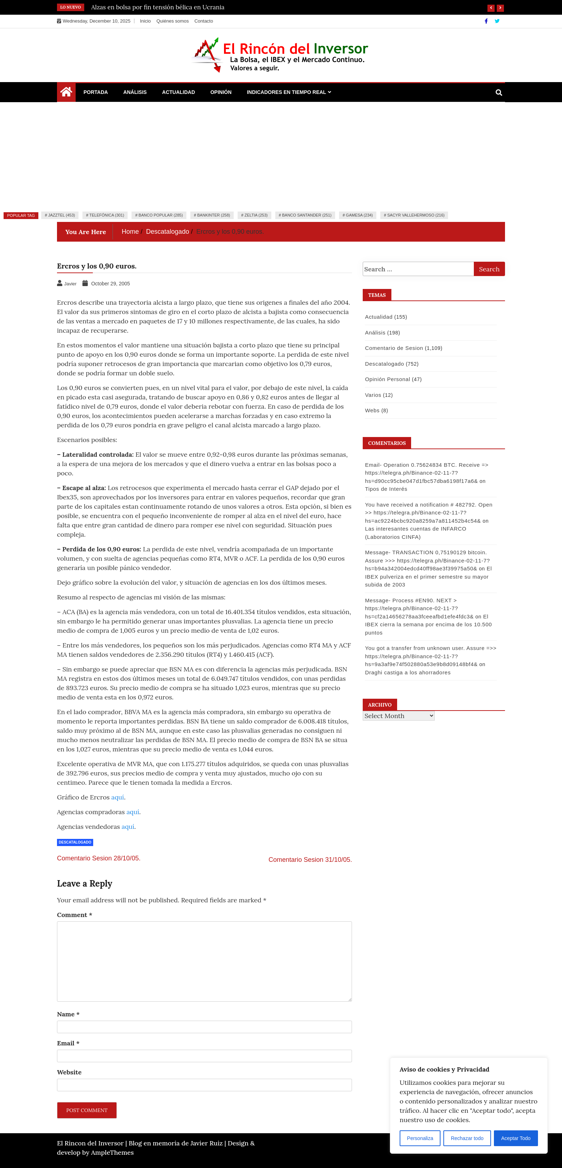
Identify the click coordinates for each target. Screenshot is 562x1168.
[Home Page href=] (66, 93)
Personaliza (420, 1138)
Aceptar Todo (515, 1138)
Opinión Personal (386, 379)
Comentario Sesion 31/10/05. (310, 859)
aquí (117, 797)
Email (68, 1043)
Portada (96, 92)
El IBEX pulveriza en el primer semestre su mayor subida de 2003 (427, 576)
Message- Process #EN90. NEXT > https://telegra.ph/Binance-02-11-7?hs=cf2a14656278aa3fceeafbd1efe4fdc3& (418, 608)
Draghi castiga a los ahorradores (406, 672)
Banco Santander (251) (307, 215)
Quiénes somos (172, 21)
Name (68, 1014)
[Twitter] (497, 21)
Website (69, 1072)
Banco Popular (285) (161, 215)
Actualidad (178, 92)
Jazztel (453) (61, 215)
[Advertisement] (281, 156)
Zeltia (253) (256, 215)
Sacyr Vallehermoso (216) (415, 215)
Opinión (221, 92)
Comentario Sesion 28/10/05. (98, 858)
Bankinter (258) (213, 215)
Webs (371, 410)
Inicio (145, 21)
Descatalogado (75, 842)
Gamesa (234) (359, 215)
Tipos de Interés (385, 489)
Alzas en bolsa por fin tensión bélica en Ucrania (158, 7)
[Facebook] (487, 21)
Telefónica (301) (106, 215)
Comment (74, 915)
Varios (372, 395)
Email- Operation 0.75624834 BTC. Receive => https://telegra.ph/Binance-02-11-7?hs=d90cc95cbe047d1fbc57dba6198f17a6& (425, 473)
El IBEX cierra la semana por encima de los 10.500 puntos (427, 624)
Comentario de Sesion (393, 348)
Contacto (203, 21)
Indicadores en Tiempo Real (286, 92)
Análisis (135, 92)
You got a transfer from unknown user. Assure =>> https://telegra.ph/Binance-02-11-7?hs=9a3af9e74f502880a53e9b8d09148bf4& (429, 656)
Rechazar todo (467, 1138)
